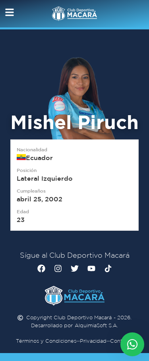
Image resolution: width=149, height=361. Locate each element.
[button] (7, 12)
